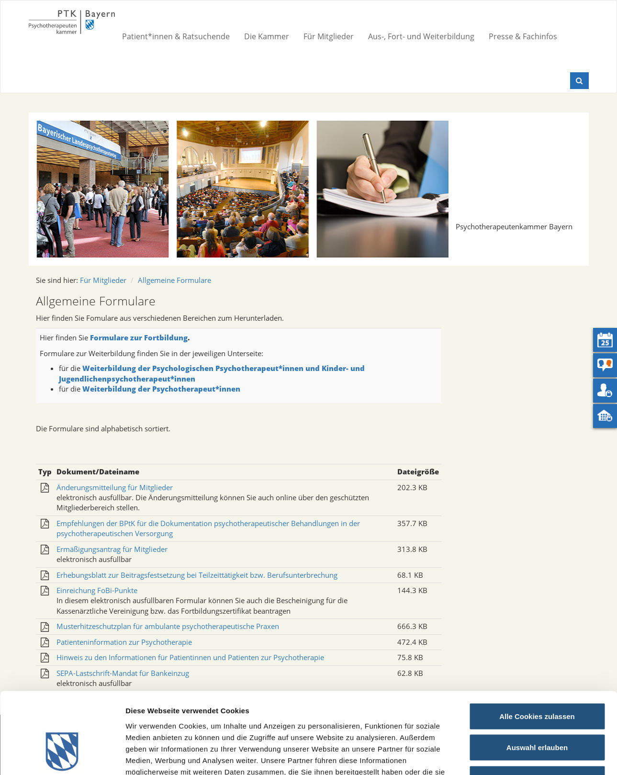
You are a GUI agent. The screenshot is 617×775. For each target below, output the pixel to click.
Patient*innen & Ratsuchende (176, 36)
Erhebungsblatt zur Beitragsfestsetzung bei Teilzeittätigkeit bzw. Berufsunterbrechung (196, 575)
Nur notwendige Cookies (537, 712)
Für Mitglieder (328, 36)
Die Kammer (266, 36)
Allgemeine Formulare (174, 280)
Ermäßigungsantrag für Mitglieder (112, 549)
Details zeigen (509, 756)
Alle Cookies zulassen (537, 649)
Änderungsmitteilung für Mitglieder (114, 487)
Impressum (342, 716)
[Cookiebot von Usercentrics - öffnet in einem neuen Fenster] (62, 756)
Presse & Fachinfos (523, 36)
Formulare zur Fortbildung (139, 337)
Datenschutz (392, 716)
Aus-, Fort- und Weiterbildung (421, 36)
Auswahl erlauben (537, 681)
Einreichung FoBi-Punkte (96, 590)
